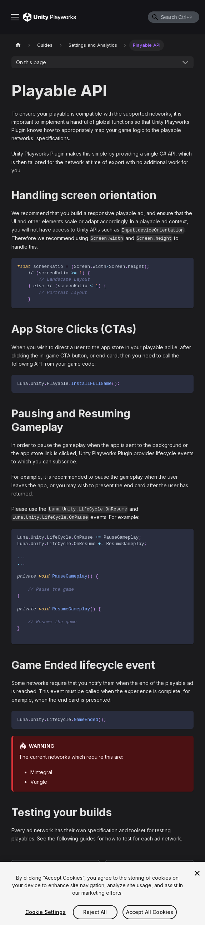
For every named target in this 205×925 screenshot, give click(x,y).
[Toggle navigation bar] (15, 17)
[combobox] (173, 17)
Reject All (95, 912)
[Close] (197, 873)
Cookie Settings (45, 912)
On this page (31, 62)
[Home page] (18, 45)
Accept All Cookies (150, 912)
